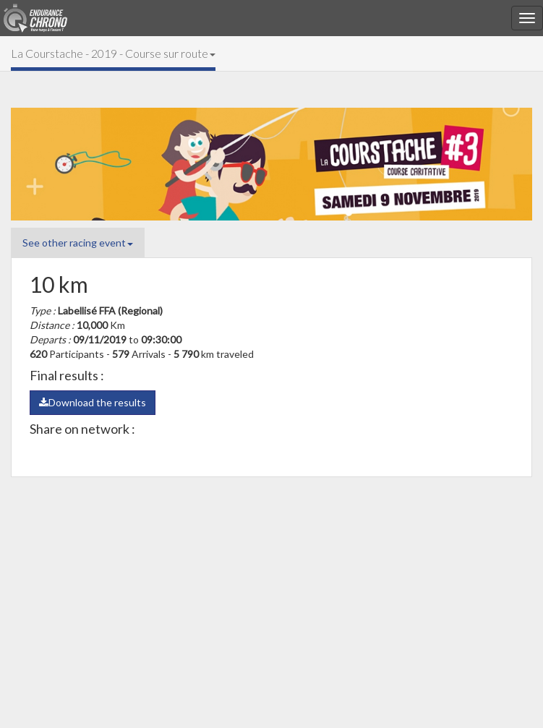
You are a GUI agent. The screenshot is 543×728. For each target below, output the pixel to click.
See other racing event (77, 242)
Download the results (92, 402)
